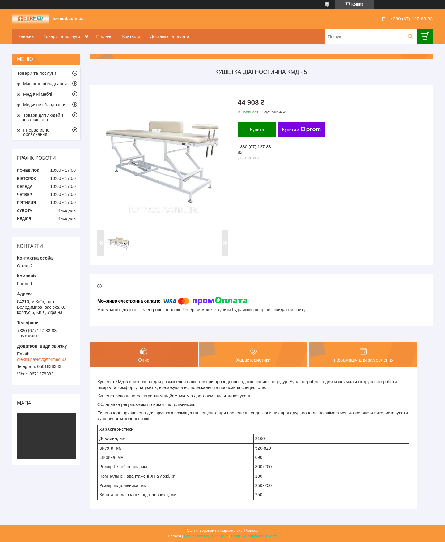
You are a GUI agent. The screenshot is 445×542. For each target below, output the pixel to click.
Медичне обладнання (44, 104)
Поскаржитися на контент (206, 536)
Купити (257, 129)
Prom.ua (251, 530)
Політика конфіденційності (254, 536)
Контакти (131, 36)
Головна (25, 36)
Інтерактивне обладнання (36, 132)
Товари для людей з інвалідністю (43, 117)
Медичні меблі (37, 94)
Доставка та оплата (169, 36)
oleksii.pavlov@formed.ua (42, 359)
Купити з (301, 129)
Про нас (104, 36)
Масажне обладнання (45, 83)
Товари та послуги (62, 36)
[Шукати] (409, 36)
